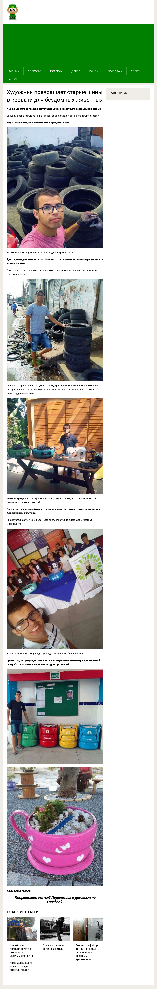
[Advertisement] (78, 45)
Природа (113, 71)
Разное (12, 79)
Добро (75, 71)
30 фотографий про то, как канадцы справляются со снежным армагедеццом (87, 952)
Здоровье (34, 71)
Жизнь (12, 71)
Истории (56, 71)
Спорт (135, 71)
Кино (92, 71)
